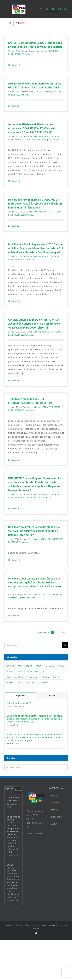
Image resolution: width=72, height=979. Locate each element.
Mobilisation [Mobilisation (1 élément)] (32, 671)
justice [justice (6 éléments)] (9, 671)
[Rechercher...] (33, 645)
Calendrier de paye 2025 (19, 703)
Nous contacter (34, 833)
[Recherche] (65, 645)
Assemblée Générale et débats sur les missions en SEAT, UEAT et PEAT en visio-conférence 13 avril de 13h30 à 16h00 (32, 128)
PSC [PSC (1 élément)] (43, 671)
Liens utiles (57, 816)
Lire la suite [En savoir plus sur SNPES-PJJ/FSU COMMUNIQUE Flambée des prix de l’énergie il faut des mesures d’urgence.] (13, 65)
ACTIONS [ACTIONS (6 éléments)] (10, 666)
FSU (28, 925)
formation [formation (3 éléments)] (50, 666)
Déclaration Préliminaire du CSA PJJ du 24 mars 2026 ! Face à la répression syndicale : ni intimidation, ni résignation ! (35, 203)
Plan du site (36, 925)
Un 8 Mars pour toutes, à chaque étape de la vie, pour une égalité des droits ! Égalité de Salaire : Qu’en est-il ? (34, 530)
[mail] (59, 8)
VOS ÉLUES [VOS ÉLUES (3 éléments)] (43, 682)
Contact (55, 795)
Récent (51, 695)
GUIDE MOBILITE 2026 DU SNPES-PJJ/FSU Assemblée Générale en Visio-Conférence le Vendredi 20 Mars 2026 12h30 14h (34, 323)
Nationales (30, 54)
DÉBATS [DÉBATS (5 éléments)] (39, 666)
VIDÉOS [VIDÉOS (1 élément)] (9, 682)
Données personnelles (50, 925)
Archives (55, 823)
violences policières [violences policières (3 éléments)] (25, 682)
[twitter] (47, 8)
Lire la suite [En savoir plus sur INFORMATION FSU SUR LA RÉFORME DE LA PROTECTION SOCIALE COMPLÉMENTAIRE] (13, 105)
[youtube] (53, 8)
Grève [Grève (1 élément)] (61, 666)
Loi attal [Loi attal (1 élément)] (19, 671)
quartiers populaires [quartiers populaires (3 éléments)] (15, 677)
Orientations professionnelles (48, 139)
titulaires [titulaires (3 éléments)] (57, 677)
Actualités (56, 802)
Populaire (20, 695)
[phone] (65, 8)
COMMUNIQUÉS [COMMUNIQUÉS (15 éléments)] (25, 666)
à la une (37, 51)
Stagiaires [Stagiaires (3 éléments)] (32, 677)
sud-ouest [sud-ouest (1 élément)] (45, 677)
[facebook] (41, 8)
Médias (54, 809)
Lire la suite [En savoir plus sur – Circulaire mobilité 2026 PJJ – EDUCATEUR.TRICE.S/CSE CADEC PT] (13, 460)
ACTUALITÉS (46, 51)
